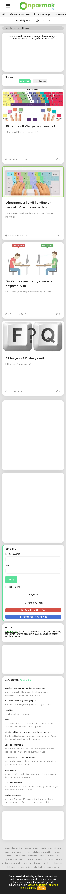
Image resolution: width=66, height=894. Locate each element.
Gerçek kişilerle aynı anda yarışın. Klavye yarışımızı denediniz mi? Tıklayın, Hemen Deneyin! (33, 37)
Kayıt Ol (43, 20)
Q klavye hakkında (14, 783)
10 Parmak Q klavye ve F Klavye (20, 757)
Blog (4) (24, 81)
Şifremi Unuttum (33, 603)
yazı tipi (9, 710)
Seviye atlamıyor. (13, 795)
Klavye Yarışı (42, 14)
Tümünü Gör (25, 680)
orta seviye (10, 770)
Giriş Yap (23, 20)
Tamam (41, 888)
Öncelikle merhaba (14, 745)
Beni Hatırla (12, 587)
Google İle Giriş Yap (33, 610)
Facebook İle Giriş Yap (33, 617)
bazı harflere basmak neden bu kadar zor (25, 688)
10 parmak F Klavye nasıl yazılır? (30, 126)
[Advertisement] (33, 57)
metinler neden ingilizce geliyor (20, 701)
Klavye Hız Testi (20, 14)
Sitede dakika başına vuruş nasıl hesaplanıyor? (28, 732)
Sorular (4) (40, 81)
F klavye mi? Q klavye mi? (24, 358)
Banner (8, 720)
